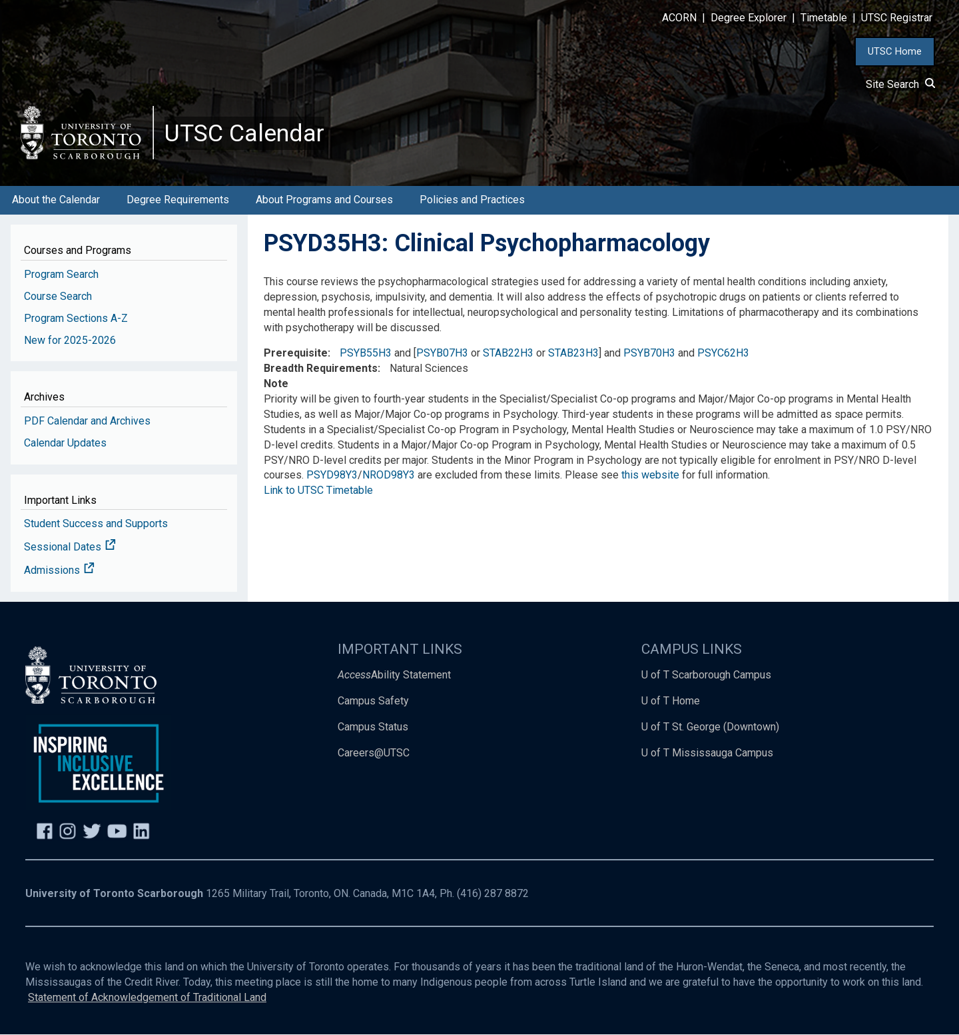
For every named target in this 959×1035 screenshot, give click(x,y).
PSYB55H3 (366, 353)
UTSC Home (895, 51)
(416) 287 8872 (493, 894)
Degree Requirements (178, 200)
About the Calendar (56, 200)
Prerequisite (296, 353)
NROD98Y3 (388, 475)
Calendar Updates (65, 443)
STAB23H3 (573, 353)
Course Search (58, 296)
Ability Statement (394, 674)
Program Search (61, 274)
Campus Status (373, 726)
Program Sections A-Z (76, 318)
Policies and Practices (472, 200)
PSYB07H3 (442, 353)
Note (276, 384)
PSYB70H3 (649, 353)
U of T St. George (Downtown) (710, 726)
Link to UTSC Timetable (318, 491)
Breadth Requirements (321, 369)
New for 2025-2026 (70, 340)
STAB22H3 (508, 353)
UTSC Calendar (244, 133)
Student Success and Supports (96, 524)
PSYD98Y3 (332, 475)
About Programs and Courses (324, 200)
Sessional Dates (70, 547)
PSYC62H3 (723, 353)
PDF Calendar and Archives (87, 421)
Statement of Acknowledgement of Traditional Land (147, 997)
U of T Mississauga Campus (707, 752)
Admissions (59, 570)
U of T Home (670, 700)
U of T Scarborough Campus (706, 674)
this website (650, 475)
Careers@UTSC (374, 752)
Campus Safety (373, 700)
